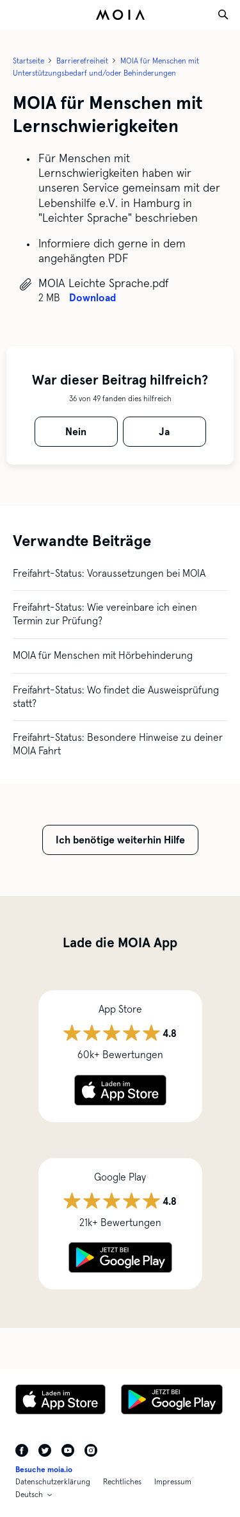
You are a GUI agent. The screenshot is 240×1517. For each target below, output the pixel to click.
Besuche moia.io (43, 1469)
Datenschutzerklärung (52, 1481)
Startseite (28, 60)
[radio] (76, 432)
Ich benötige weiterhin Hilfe (120, 840)
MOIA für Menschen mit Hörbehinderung (103, 655)
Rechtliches (122, 1481)
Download (92, 298)
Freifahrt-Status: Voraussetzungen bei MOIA (109, 573)
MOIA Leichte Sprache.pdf (103, 283)
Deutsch (29, 1494)
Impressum (172, 1481)
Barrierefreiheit (82, 60)
